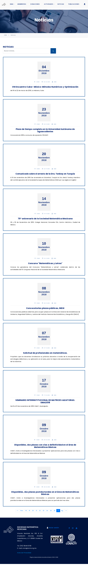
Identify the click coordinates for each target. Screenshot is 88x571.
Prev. (24, 517)
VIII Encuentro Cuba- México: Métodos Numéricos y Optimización (44, 86)
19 (31, 517)
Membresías (21, 4)
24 (49, 517)
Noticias (60, 4)
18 (28, 517)
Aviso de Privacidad (24, 560)
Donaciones (35, 4)
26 (56, 517)
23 (45, 517)
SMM (11, 4)
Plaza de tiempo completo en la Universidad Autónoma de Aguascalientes (44, 130)
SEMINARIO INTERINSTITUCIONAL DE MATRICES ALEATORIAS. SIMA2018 (44, 406)
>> (68, 517)
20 (35, 517)
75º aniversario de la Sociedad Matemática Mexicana (44, 222)
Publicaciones (73, 4)
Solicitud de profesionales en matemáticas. (44, 358)
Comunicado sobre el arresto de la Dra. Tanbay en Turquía (44, 175)
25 (53, 517)
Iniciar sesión (54, 535)
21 (38, 517)
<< (19, 517)
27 (61, 517)
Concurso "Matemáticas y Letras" (44, 265)
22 (42, 517)
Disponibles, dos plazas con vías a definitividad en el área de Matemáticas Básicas (44, 451)
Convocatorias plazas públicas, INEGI (44, 311)
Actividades (48, 4)
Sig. (64, 517)
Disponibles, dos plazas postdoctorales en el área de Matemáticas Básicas (44, 499)
